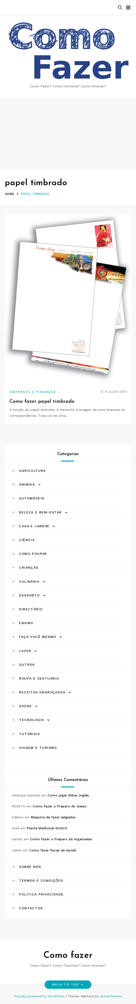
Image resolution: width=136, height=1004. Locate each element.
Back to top (68, 984)
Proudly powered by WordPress (40, 996)
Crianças (28, 567)
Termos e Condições (41, 880)
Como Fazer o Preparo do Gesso (60, 806)
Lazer (25, 651)
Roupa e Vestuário (39, 678)
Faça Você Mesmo (37, 637)
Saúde (25, 706)
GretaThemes (110, 996)
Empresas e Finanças (32, 392)
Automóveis (31, 498)
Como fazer (68, 955)
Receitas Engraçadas (42, 692)
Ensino (26, 623)
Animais (27, 484)
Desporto (29, 595)
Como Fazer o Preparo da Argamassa (61, 839)
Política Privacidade (41, 894)
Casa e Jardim (34, 526)
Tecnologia (31, 720)
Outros (27, 664)
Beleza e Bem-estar (40, 512)
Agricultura (32, 470)
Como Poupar (33, 554)
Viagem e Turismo (38, 748)
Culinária (29, 581)
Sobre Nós (30, 867)
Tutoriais (29, 734)
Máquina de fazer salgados (53, 817)
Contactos (31, 908)
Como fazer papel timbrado (42, 401)
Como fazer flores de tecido (52, 850)
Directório (30, 609)
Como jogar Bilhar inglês (68, 795)
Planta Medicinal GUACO (47, 828)
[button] (120, 7)
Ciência (27, 540)
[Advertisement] (68, 134)
